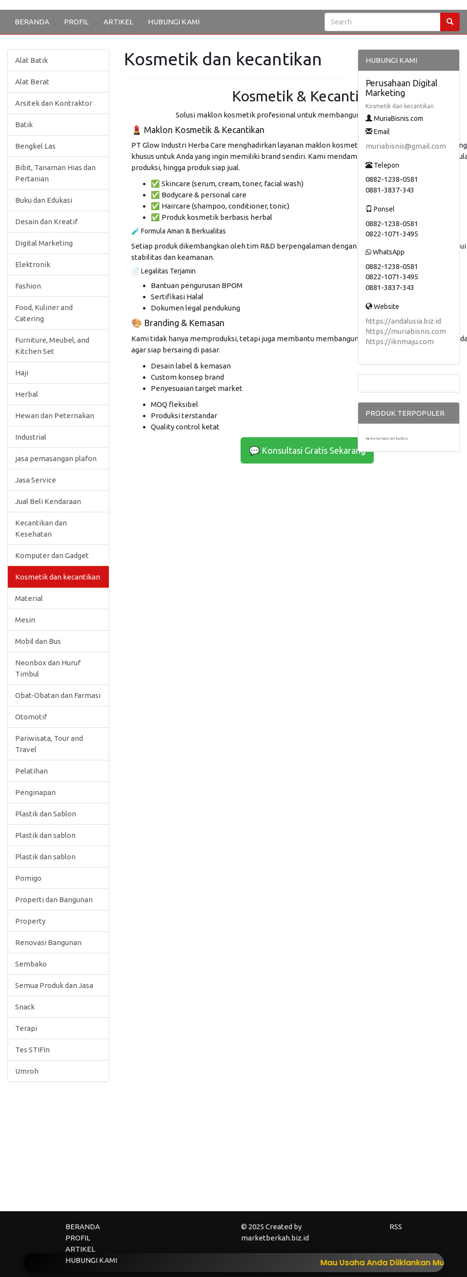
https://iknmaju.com (399, 341)
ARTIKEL (118, 22)
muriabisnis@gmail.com (405, 146)
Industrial (30, 437)
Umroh (27, 1071)
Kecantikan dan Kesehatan (41, 528)
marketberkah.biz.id (275, 1238)
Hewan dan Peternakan (54, 415)
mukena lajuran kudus (386, 438)
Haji (21, 372)
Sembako (31, 964)
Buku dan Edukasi (43, 200)
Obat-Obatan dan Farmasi (58, 695)
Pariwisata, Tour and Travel (49, 744)
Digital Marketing (44, 243)
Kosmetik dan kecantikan (57, 577)
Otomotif (31, 717)
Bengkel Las (35, 146)
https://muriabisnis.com (405, 331)
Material (29, 598)
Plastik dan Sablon (45, 814)
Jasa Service (35, 480)
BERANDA (32, 22)
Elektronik (32, 264)
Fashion (28, 286)
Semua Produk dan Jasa (54, 985)
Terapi (26, 1028)
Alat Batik (31, 60)
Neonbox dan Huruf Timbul (48, 668)
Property (30, 921)
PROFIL (76, 22)
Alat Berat (32, 81)
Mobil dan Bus (38, 641)
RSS (395, 1226)
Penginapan (35, 792)
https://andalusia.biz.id (403, 321)
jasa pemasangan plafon (56, 458)
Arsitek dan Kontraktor (53, 103)
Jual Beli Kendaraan (48, 501)
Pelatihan (31, 771)
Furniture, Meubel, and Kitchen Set (52, 345)
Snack (25, 1007)
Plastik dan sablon (45, 835)
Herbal (26, 394)
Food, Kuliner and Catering (44, 313)
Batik (24, 124)
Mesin (25, 620)
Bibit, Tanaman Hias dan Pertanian (55, 173)
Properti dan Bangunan (54, 899)
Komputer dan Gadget (52, 555)
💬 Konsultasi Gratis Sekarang (307, 450)
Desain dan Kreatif (46, 221)
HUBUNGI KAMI (174, 22)
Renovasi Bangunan (48, 942)
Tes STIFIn (32, 1049)
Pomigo (28, 878)
